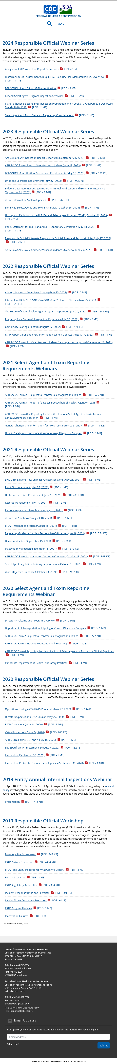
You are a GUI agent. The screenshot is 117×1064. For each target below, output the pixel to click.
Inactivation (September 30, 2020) (34, 755)
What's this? (13, 1043)
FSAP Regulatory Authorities (32, 885)
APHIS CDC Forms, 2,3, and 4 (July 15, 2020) (40, 739)
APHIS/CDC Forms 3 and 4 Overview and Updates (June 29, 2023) (53, 165)
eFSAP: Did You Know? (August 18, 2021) (38, 518)
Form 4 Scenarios (25, 877)
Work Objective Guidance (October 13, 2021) (42, 572)
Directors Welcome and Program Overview (40, 620)
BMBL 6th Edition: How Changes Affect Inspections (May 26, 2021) (53, 479)
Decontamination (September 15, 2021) (39, 541)
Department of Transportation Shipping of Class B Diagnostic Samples (55, 628)
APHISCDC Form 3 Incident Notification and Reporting (46, 643)
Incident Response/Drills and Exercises (38, 892)
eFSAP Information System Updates (37, 200)
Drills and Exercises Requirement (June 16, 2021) (44, 495)
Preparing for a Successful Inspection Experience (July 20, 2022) (51, 319)
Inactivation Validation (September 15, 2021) (42, 548)
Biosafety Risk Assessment (31, 854)
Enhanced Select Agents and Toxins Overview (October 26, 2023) (52, 207)
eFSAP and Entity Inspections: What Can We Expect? (44, 869)
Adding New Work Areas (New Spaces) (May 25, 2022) (46, 292)
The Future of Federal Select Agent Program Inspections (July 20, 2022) (57, 311)
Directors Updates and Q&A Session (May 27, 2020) (45, 716)
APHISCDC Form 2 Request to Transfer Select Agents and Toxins (53, 636)
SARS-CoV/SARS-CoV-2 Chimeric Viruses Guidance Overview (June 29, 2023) (59, 250)
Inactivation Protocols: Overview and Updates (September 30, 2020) (54, 763)
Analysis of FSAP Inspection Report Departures (42, 69)
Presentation (24, 801)
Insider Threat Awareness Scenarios (35, 900)
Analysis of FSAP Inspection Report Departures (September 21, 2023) (55, 157)
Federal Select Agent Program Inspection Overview (45, 96)
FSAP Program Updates (28, 908)
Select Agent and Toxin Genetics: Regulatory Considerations (49, 115)
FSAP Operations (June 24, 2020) (34, 724)
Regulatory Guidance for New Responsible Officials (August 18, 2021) (56, 533)
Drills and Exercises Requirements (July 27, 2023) (45, 180)
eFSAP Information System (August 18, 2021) (41, 525)
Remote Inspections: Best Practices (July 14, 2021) (44, 510)
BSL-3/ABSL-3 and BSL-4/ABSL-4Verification (40, 88)
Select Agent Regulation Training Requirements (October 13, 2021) (53, 564)
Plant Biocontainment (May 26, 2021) (36, 487)
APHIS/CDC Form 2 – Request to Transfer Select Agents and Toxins (54, 394)
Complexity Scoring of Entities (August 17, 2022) (44, 326)
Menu (62, 23)
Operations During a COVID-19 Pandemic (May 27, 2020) (49, 709)
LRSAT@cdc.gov (19, 974)
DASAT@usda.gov (20, 1003)
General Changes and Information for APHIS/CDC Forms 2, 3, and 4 (55, 425)
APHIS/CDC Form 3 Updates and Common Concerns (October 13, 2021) (57, 556)
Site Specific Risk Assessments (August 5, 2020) (43, 747)
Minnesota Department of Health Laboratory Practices (46, 663)
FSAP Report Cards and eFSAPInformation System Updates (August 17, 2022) (59, 334)
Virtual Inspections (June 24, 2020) (36, 732)
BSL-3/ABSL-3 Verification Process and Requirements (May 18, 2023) (56, 173)
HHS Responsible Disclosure (19, 1010)
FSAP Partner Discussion (30, 862)
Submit (104, 1045)
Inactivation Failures (26, 916)
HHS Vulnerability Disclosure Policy (22, 1007)
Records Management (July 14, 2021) (36, 502)
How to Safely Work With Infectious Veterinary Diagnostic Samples (53, 433)
